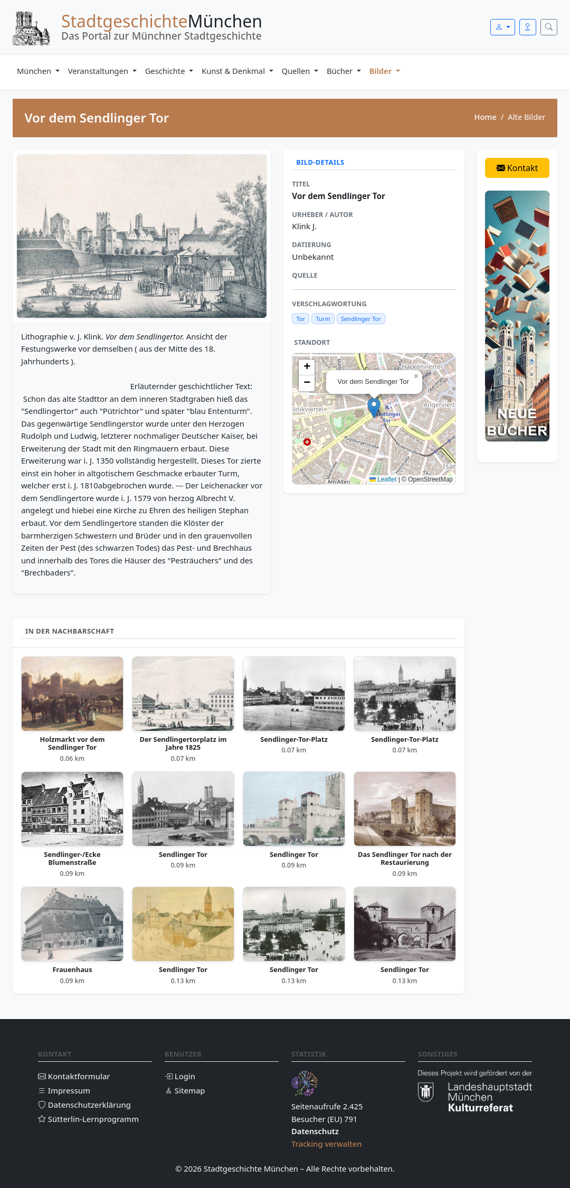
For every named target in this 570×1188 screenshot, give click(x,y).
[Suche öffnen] (548, 27)
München (35, 70)
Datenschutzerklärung (84, 1104)
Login (180, 1076)
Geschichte (166, 70)
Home (485, 116)
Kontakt (517, 168)
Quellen (297, 70)
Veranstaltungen (99, 70)
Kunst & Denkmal (234, 70)
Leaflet (382, 479)
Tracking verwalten (326, 1143)
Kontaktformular (74, 1076)
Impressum (64, 1090)
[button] (374, 408)
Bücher (341, 70)
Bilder (381, 70)
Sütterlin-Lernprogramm (88, 1119)
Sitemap (185, 1090)
